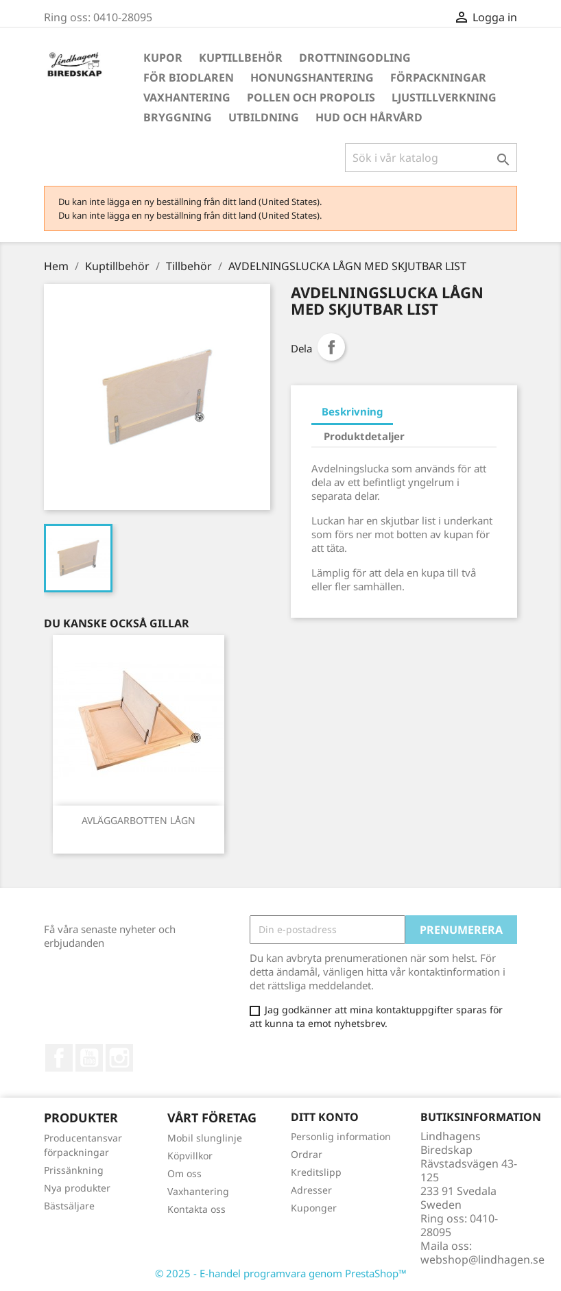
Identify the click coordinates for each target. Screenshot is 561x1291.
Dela (331, 347)
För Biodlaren (188, 77)
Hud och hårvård (368, 117)
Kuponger (314, 1207)
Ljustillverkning (444, 97)
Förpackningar (438, 77)
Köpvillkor (190, 1155)
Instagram (119, 1058)
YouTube (89, 1058)
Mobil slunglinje (204, 1137)
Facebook (59, 1058)
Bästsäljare (69, 1205)
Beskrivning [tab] (352, 411)
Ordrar (306, 1154)
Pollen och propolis (311, 97)
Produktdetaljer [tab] (364, 436)
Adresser (311, 1189)
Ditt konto (325, 1116)
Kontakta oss (196, 1209)
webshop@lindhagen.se (482, 1259)
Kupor (162, 57)
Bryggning (177, 117)
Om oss (184, 1173)
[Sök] (431, 157)
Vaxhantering (186, 97)
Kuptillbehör (241, 57)
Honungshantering (312, 77)
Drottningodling (355, 57)
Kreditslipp (316, 1172)
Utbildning (263, 117)
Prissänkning (74, 1170)
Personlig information (341, 1136)
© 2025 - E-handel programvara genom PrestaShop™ (281, 1273)
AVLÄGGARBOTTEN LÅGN (138, 820)
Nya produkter (77, 1187)
